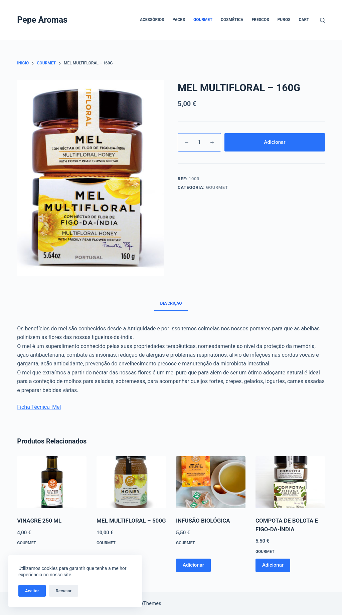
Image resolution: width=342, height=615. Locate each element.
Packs (178, 19)
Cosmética (232, 19)
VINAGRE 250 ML (39, 520)
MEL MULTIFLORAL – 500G (131, 520)
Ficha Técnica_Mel (39, 407)
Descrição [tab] (171, 303)
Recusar (63, 590)
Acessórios (152, 19)
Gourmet (202, 19)
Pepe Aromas (42, 20)
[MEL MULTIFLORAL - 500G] (131, 482)
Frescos (260, 19)
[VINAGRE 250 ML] (52, 482)
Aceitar (32, 590)
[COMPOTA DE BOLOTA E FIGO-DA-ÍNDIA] (290, 482)
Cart (304, 19)
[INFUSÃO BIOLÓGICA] (210, 482)
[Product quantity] (199, 142)
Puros (284, 19)
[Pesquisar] (322, 20)
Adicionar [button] (193, 565)
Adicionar (274, 142)
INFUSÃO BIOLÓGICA (203, 520)
